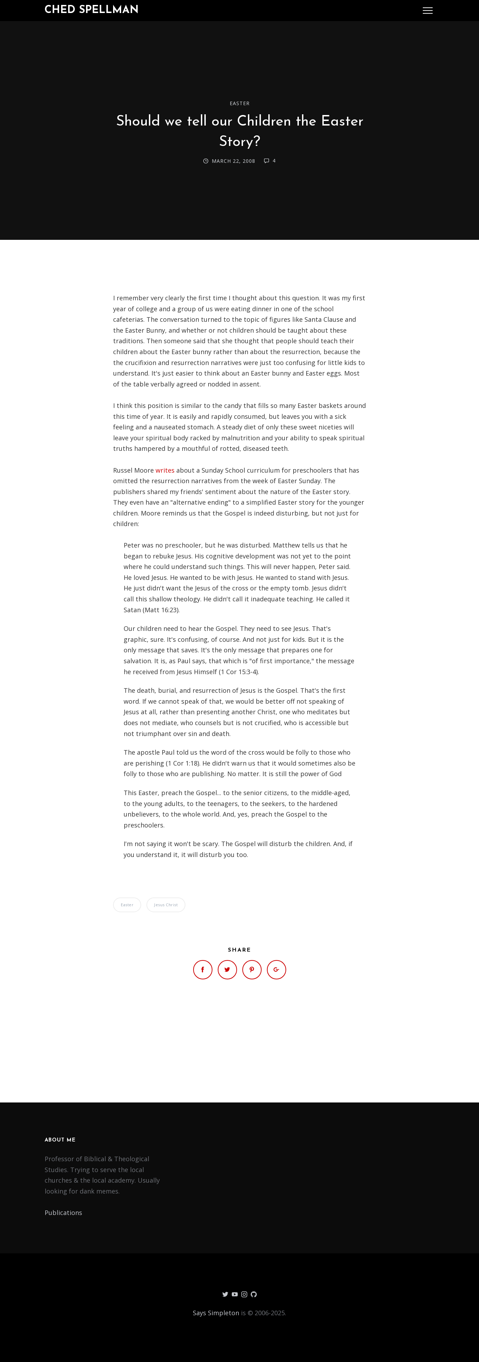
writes (165, 470)
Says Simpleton (216, 1313)
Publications (63, 1212)
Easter (240, 103)
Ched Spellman (92, 10)
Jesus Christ (166, 904)
